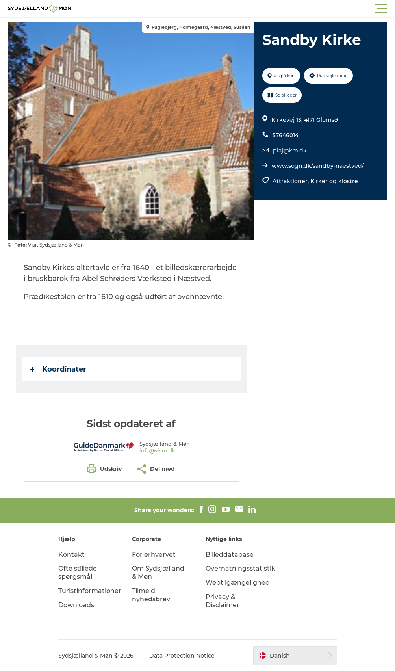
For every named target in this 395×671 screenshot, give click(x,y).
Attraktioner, (291, 181)
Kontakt (71, 554)
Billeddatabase (230, 554)
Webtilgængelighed (238, 582)
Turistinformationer (89, 591)
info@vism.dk (157, 450)
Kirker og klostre (334, 181)
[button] (233, 8)
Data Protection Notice (182, 655)
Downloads (76, 605)
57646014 (286, 135)
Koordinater (58, 369)
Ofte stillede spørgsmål (77, 572)
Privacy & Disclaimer (222, 601)
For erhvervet (154, 554)
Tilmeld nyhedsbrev (151, 595)
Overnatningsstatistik (240, 568)
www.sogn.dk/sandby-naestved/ (318, 165)
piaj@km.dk (290, 150)
